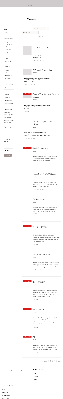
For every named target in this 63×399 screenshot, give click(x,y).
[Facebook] (14, 370)
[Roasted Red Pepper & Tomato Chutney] (27, 124)
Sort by (36, 28)
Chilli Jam (8, 49)
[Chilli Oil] (27, 341)
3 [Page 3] (52, 361)
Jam (5, 81)
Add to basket (36, 60)
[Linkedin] (21, 370)
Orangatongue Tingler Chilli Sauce (44, 174)
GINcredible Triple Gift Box (42, 70)
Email (6, 144)
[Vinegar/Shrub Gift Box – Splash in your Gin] (27, 95)
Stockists (35, 379)
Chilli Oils (8, 58)
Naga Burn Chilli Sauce (41, 227)
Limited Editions (8, 84)
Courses (6, 66)
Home (35, 373)
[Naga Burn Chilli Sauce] (27, 230)
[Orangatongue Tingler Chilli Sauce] (27, 177)
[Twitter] (18, 370)
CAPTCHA (6, 150)
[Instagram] (11, 370)
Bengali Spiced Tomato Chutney (43, 47)
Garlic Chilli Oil (38, 309)
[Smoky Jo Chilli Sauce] (27, 152)
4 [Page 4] (54, 361)
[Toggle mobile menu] (60, 11)
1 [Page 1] (48, 361)
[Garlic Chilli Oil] (27, 314)
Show (26, 32)
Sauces (6, 94)
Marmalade (7, 87)
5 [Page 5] (56, 361)
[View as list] (42, 36)
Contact (35, 382)
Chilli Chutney (9, 44)
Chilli (6, 42)
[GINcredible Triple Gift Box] (27, 72)
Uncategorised (8, 100)
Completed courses (8, 69)
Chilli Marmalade (8, 53)
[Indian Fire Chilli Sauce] (27, 258)
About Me (36, 376)
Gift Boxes (7, 78)
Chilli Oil (36, 337)
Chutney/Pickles (8, 61)
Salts (6, 91)
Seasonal (6, 97)
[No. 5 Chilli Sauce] (27, 203)
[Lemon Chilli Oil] (27, 286)
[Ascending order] (48, 28)
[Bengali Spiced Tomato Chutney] (27, 50)
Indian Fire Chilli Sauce (41, 254)
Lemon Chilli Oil (38, 282)
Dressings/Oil (7, 75)
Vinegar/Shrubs (8, 103)
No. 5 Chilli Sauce (39, 199)
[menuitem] (31, 5)
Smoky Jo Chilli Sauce (40, 148)
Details (43, 60)
